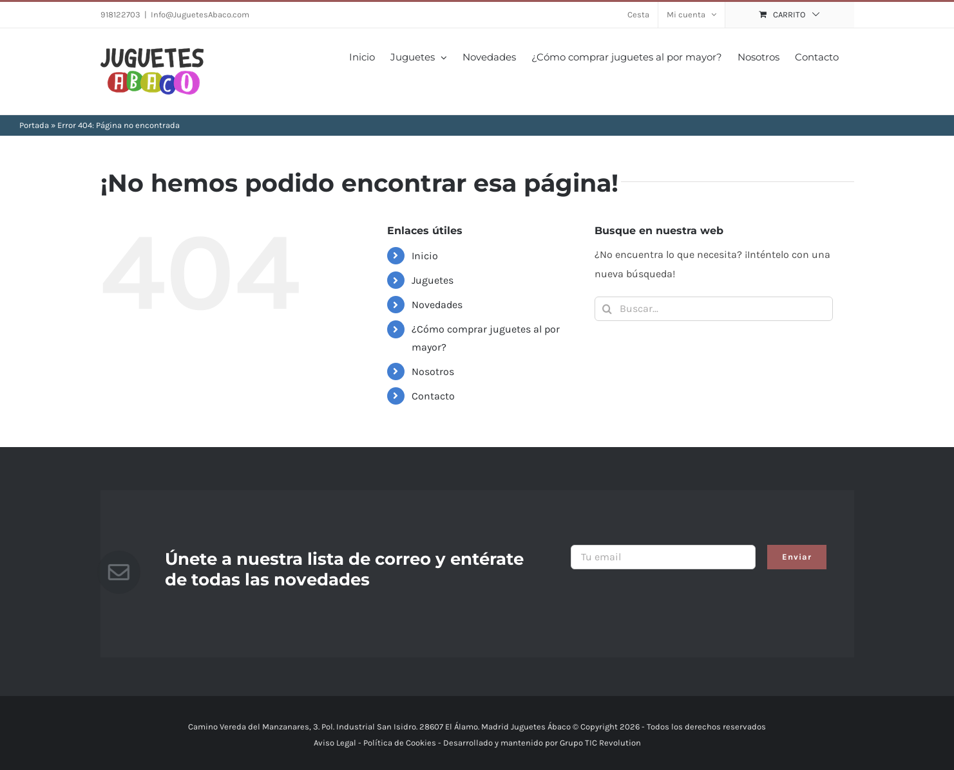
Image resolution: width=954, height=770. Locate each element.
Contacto (433, 396)
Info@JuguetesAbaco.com (200, 14)
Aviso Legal (335, 742)
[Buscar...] (714, 309)
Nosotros (433, 371)
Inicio (425, 256)
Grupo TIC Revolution (600, 742)
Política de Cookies (399, 742)
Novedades (437, 304)
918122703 (120, 14)
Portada (34, 125)
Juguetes (432, 280)
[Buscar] (607, 309)
